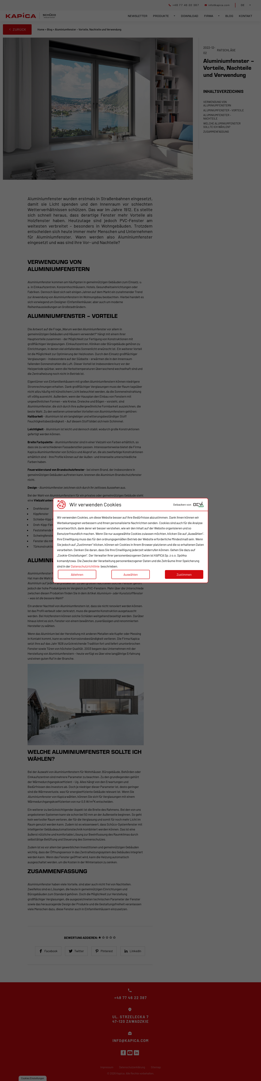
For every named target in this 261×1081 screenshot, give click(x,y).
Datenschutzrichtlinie (85, 566)
